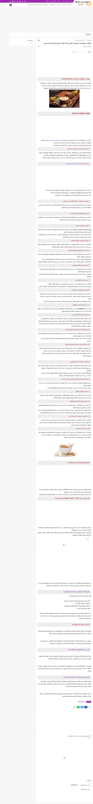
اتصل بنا (57, 1)
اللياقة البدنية (48, 5)
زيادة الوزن (60, 5)
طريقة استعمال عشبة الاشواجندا (72, 592)
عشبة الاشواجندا (74, 40)
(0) (34, 46)
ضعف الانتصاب (61, 379)
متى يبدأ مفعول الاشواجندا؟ (74, 650)
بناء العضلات (41, 5)
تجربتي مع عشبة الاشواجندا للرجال (72, 677)
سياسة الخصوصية (63, 1)
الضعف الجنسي (26, 5)
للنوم (72, 226)
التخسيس (54, 5)
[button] (81, 707)
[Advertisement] (46, 20)
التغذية (65, 5)
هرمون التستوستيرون (51, 140)
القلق (58, 86)
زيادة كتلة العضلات (77, 305)
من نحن (53, 1)
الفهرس (42, 1)
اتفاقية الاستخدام (48, 1)
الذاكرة (67, 213)
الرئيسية (84, 40)
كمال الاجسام (34, 5)
